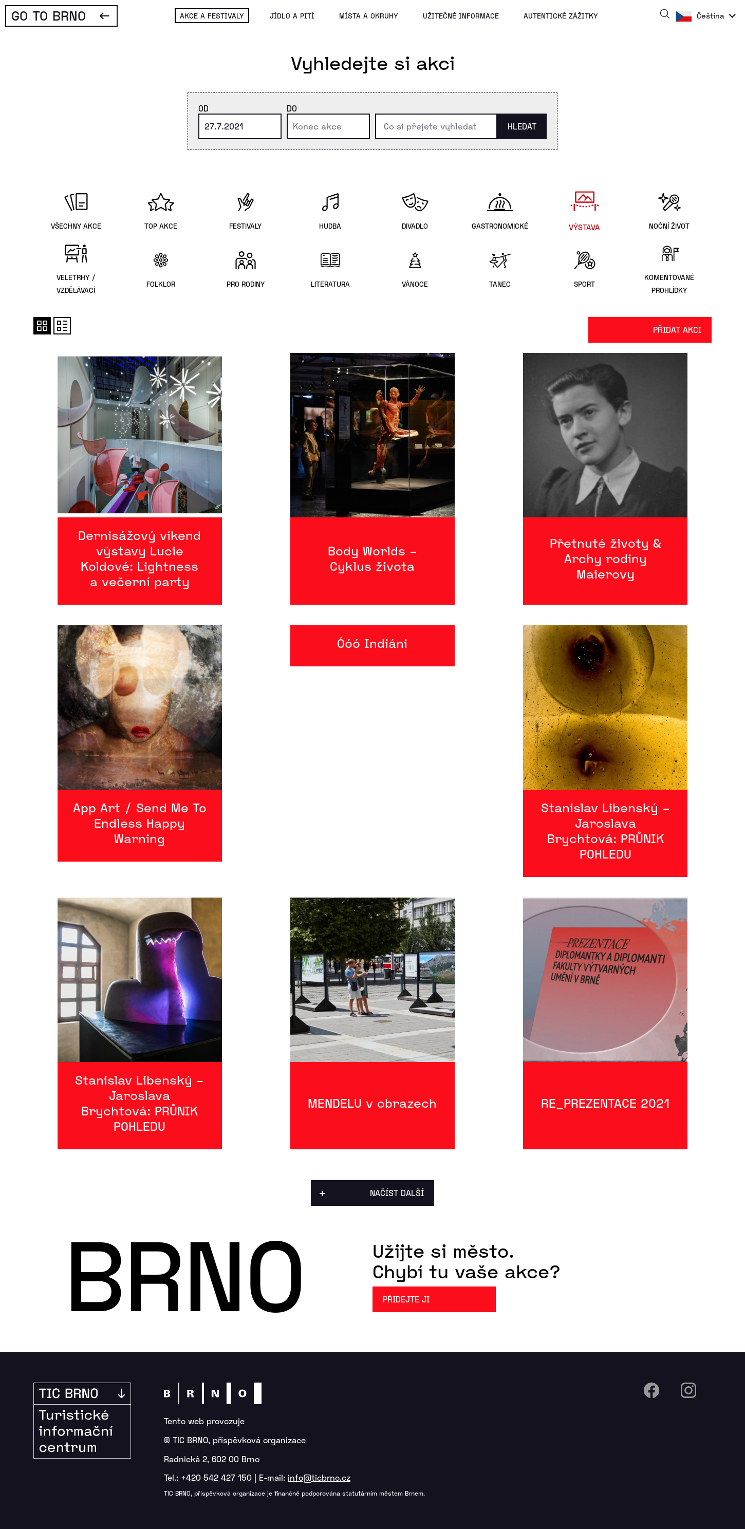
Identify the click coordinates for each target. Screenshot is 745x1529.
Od (203, 108)
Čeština (710, 15)
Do (292, 108)
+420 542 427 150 (216, 1477)
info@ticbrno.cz (319, 1477)
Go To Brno (48, 15)
